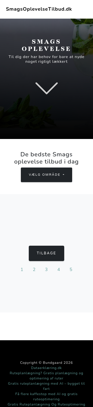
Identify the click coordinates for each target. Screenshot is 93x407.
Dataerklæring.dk (46, 368)
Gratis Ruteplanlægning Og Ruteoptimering (47, 404)
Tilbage (46, 253)
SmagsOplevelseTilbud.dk (39, 9)
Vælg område (45, 175)
